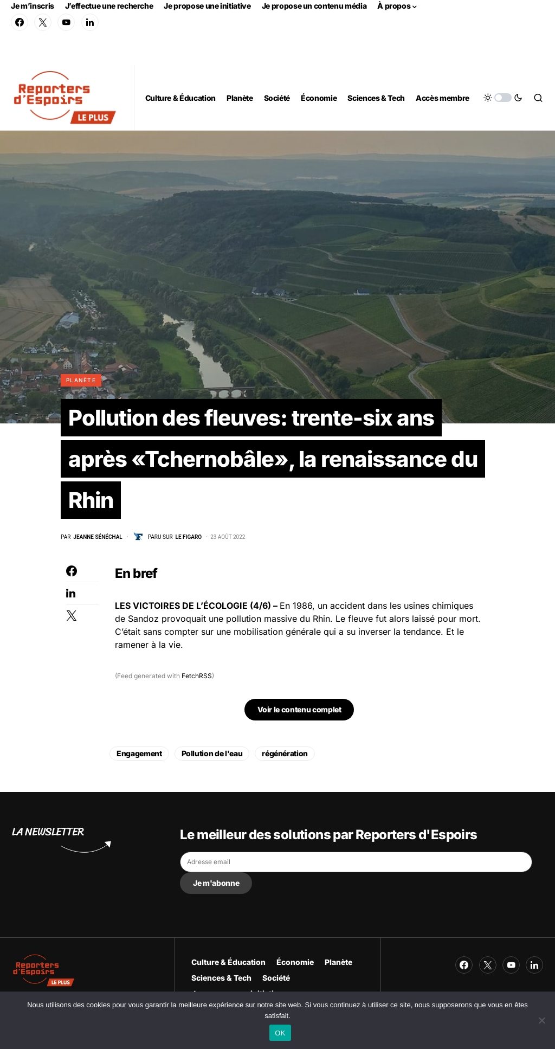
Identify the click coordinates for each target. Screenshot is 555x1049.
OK (280, 1033)
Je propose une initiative (207, 5)
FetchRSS (197, 676)
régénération (285, 753)
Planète (81, 380)
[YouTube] (66, 22)
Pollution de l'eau (212, 753)
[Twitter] (42, 22)
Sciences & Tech (221, 977)
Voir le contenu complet (299, 709)
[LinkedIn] (90, 22)
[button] (502, 97)
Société (276, 977)
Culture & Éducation (228, 962)
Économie (295, 962)
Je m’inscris (32, 5)
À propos (393, 5)
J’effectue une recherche (109, 5)
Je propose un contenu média (314, 5)
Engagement (139, 753)
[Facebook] (19, 22)
